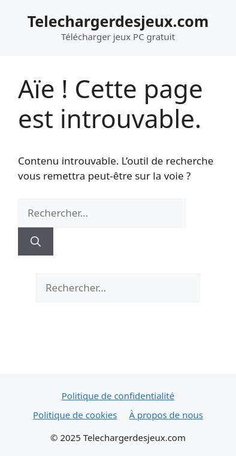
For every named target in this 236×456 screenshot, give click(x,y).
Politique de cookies (75, 415)
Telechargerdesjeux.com (118, 21)
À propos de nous (166, 415)
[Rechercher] (35, 241)
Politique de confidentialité (118, 396)
